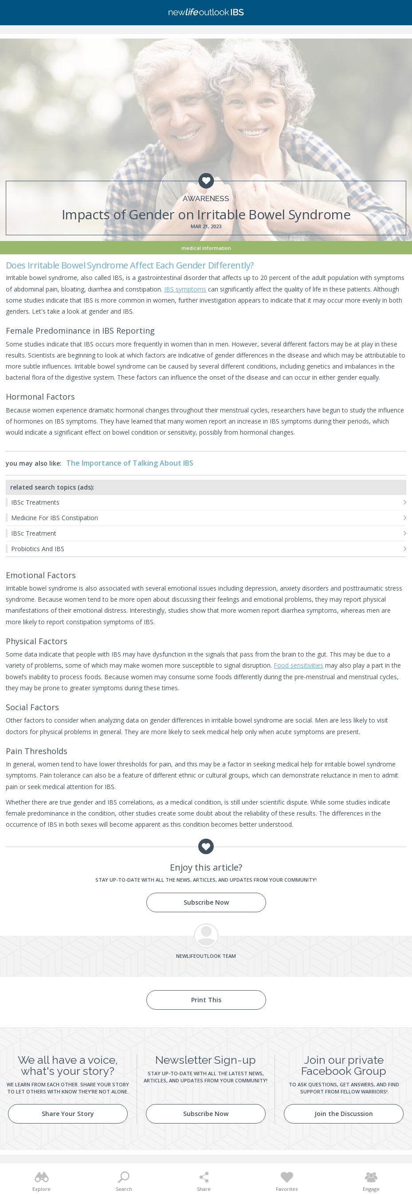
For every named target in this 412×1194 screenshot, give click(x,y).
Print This (206, 1000)
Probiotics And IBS (37, 548)
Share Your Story (68, 1113)
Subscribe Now (206, 902)
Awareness (206, 198)
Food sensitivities (298, 665)
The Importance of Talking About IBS (129, 463)
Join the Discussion (343, 1113)
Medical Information (206, 248)
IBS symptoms (185, 289)
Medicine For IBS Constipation (54, 517)
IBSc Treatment (33, 533)
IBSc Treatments (35, 502)
